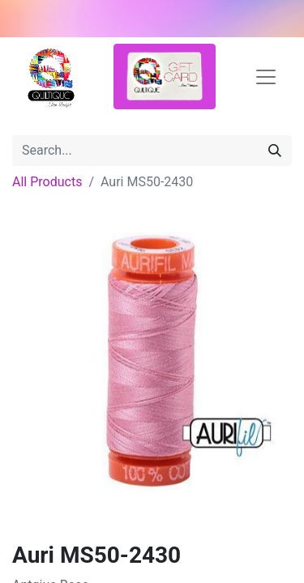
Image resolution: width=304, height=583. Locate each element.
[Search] (275, 150)
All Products (47, 181)
